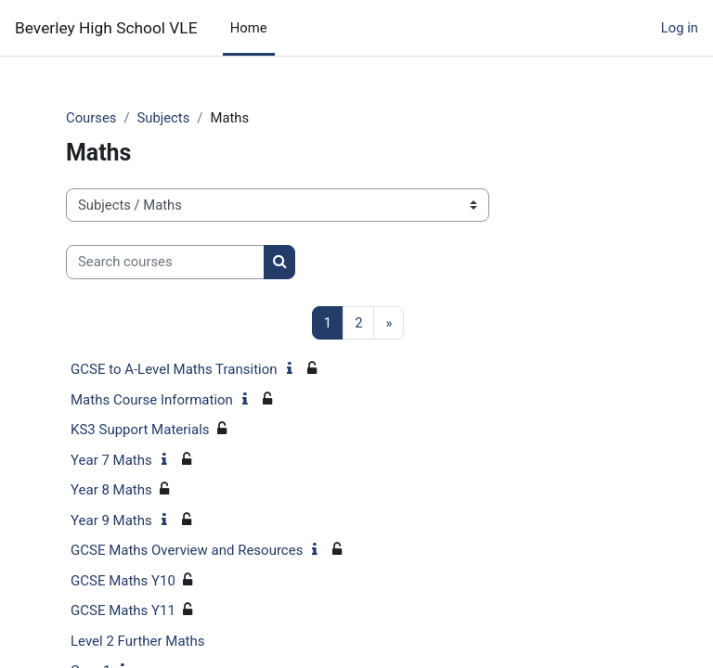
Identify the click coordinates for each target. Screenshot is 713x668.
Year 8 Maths (111, 490)
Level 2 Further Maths (138, 641)
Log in (679, 27)
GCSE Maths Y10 (123, 580)
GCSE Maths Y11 (123, 610)
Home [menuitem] (248, 27)
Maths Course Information (152, 400)
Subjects (162, 117)
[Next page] (388, 323)
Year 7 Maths (111, 460)
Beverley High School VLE (106, 28)
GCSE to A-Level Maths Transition (174, 369)
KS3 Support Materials (140, 429)
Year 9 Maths (111, 520)
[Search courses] (165, 261)
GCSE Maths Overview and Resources (187, 550)
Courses (91, 117)
